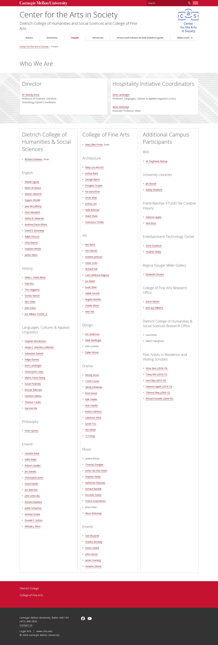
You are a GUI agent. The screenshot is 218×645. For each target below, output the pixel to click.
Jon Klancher (31, 489)
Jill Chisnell (151, 183)
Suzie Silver (91, 287)
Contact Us (26, 625)
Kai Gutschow (92, 191)
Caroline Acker (32, 453)
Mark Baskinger (93, 340)
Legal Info (25, 631)
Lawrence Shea (93, 417)
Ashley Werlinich (154, 189)
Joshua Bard (91, 173)
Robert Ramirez (93, 411)
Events (29, 37)
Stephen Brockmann (35, 341)
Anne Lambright (121, 94)
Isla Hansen (91, 250)
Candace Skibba (33, 395)
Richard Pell (91, 268)
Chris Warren (31, 242)
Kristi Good (91, 393)
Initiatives (52, 37)
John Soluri (30, 307)
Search (189, 3)
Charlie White (92, 305)
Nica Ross (151, 223)
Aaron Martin (152, 301)
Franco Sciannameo (95, 500)
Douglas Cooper (93, 185)
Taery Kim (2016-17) (156, 374)
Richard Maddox (33, 502)
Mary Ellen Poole (94, 144)
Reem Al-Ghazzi (33, 187)
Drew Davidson (154, 245)
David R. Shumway (34, 230)
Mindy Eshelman (93, 387)
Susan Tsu (90, 423)
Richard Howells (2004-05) (159, 398)
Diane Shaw (91, 215)
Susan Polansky (33, 383)
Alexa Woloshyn (121, 106)
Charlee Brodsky (93, 541)
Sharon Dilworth (33, 193)
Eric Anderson (92, 334)
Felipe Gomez (32, 359)
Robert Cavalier (33, 465)
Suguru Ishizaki (32, 199)
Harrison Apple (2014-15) (159, 386)
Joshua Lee (91, 203)
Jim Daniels (30, 471)
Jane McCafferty (33, 206)
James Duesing (93, 560)
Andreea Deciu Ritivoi (36, 224)
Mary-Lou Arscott (94, 167)
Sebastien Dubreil (34, 353)
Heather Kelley (153, 251)
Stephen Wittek (33, 248)
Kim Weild (90, 429)
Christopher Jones (34, 477)
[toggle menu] (195, 3)
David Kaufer (31, 483)
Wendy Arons (92, 374)
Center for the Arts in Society (69, 14)
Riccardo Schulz (93, 494)
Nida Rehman (92, 209)
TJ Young (90, 435)
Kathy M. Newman (34, 218)
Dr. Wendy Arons (30, 94)
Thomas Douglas (94, 464)
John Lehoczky (32, 495)
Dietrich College (29, 588)
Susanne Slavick (93, 566)
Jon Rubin (90, 281)
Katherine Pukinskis (95, 482)
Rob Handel (91, 405)
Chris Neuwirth (32, 212)
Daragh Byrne (92, 179)
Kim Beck (90, 244)
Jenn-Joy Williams (154, 307)
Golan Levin (91, 262)
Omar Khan (91, 197)
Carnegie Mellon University (43, 3)
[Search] (169, 3)
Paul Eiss (29, 283)
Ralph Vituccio (32, 236)
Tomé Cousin (92, 381)
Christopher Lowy (34, 371)
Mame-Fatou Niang (35, 377)
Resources (98, 37)
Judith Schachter (33, 508)
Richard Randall (93, 488)
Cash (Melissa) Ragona (97, 275)
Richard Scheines (33, 159)
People (75, 37)
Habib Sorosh (92, 293)
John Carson (91, 554)
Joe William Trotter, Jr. (36, 313)
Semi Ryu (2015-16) (156, 380)
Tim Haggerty (32, 289)
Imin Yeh (89, 311)
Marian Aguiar (32, 181)
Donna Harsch (32, 295)
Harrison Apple (153, 217)
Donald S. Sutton (34, 520)
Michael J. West (32, 526)
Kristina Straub (32, 514)
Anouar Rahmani (33, 389)
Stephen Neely (92, 476)
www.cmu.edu (44, 631)
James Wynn (31, 254)
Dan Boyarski (92, 535)
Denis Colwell (92, 547)
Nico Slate (30, 301)
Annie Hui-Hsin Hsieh (96, 470)
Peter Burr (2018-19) (156, 368)
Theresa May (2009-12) (158, 392)
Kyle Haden (91, 399)
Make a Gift (183, 37)
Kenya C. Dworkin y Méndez (39, 347)
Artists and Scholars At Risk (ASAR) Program (140, 37)
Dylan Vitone (92, 352)
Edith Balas (30, 459)
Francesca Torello (94, 222)
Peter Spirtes (31, 430)
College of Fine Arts (31, 595)
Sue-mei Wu (31, 408)
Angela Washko (93, 299)
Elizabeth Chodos (155, 274)
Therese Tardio (33, 402)
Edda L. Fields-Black (35, 277)
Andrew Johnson (93, 256)
